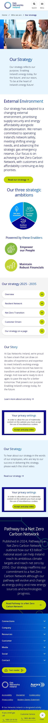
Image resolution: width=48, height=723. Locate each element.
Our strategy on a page (25, 331)
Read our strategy (18, 179)
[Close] (42, 716)
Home (4, 15)
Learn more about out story (19, 399)
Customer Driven (25, 321)
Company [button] (6, 627)
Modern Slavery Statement (28, 699)
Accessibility (7, 695)
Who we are (16, 15)
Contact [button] (6, 660)
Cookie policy (34, 695)
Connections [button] (8, 621)
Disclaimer (20, 695)
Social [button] (5, 653)
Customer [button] (7, 640)
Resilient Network (25, 303)
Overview (25, 294)
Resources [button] (7, 634)
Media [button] (5, 647)
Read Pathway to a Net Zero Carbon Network (23, 605)
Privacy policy (7, 699)
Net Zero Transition (25, 312)
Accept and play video (24, 429)
